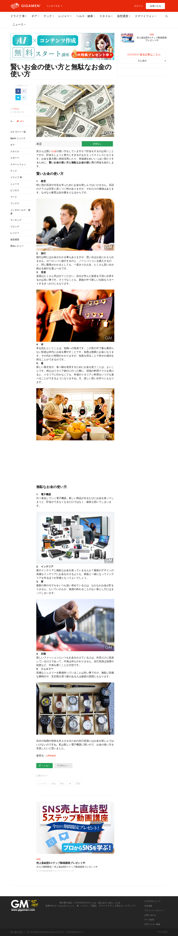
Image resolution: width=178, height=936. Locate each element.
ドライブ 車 (17, 16)
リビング (14, 226)
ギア (34, 16)
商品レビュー (17, 246)
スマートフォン (144, 16)
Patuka (16, 109)
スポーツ (14, 158)
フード (13, 197)
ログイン (138, 6)
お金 (53, 151)
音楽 (78, 783)
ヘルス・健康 (84, 16)
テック (48, 16)
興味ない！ (64, 765)
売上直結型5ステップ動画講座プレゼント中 (60, 862)
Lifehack (51, 755)
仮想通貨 (122, 16)
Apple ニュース (17, 138)
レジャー (64, 16)
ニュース (18, 24)
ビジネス (14, 190)
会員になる (155, 6)
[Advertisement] (21, 295)
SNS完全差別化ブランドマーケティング (56, 871)
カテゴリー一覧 (18, 132)
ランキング (15, 220)
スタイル (105, 16)
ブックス (14, 203)
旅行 (62, 783)
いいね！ (44, 765)
